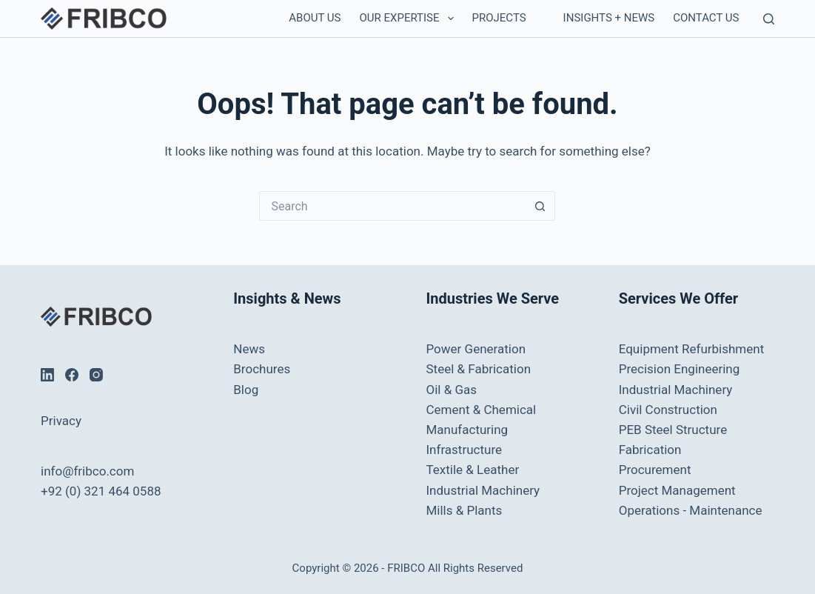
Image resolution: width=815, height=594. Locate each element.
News (249, 348)
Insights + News (609, 17)
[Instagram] (96, 374)
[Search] (768, 18)
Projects (499, 17)
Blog (245, 389)
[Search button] (540, 206)
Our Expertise (410, 18)
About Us (315, 17)
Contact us (706, 17)
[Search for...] (392, 206)
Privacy (61, 420)
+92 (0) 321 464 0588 (101, 491)
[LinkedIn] (47, 374)
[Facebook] (71, 374)
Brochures (261, 368)
